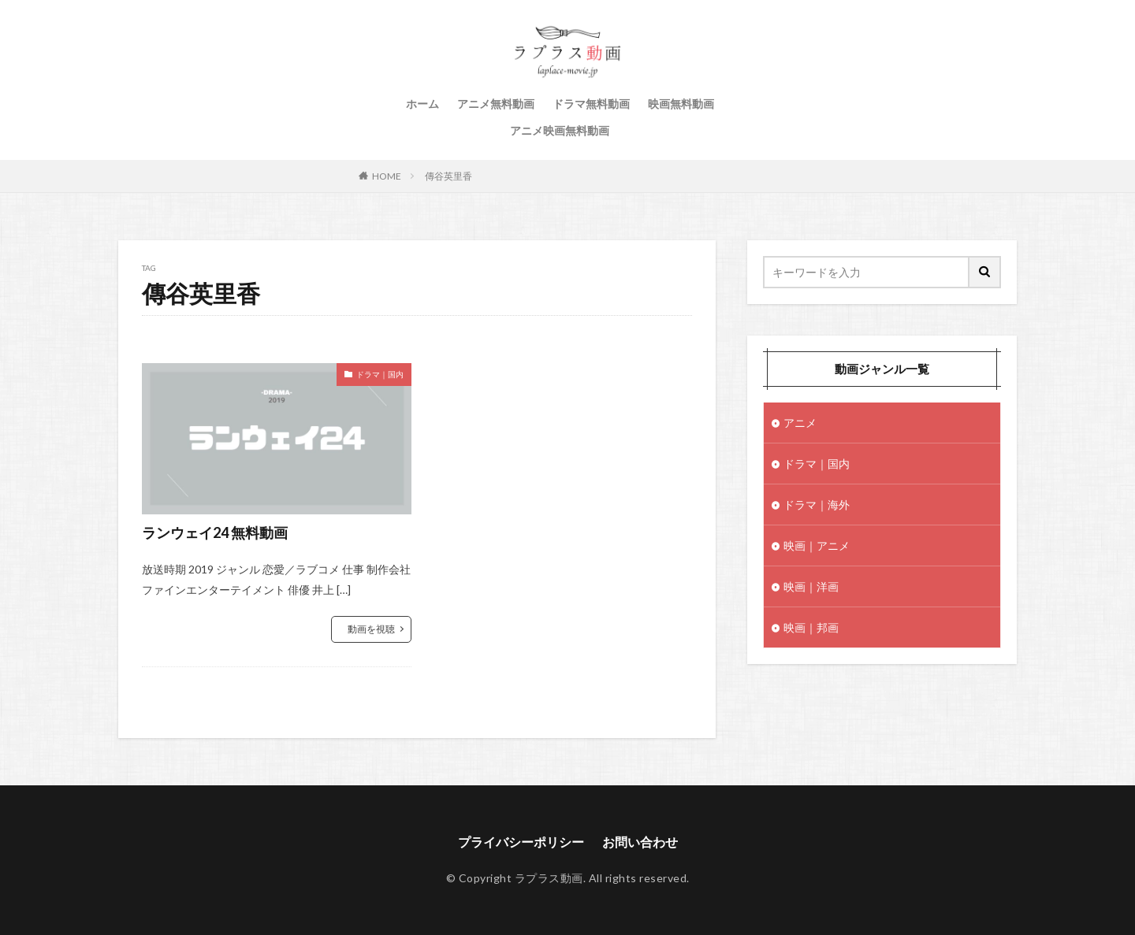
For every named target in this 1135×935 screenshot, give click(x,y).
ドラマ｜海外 (816, 504)
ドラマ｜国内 (380, 374)
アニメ (800, 422)
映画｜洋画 (811, 586)
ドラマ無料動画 (591, 103)
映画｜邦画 (811, 627)
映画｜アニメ (816, 545)
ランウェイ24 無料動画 (215, 532)
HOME (386, 176)
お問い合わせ (640, 841)
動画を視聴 (371, 629)
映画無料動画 (681, 103)
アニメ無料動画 (495, 103)
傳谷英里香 (448, 176)
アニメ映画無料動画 (559, 130)
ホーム (422, 103)
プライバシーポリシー (521, 841)
